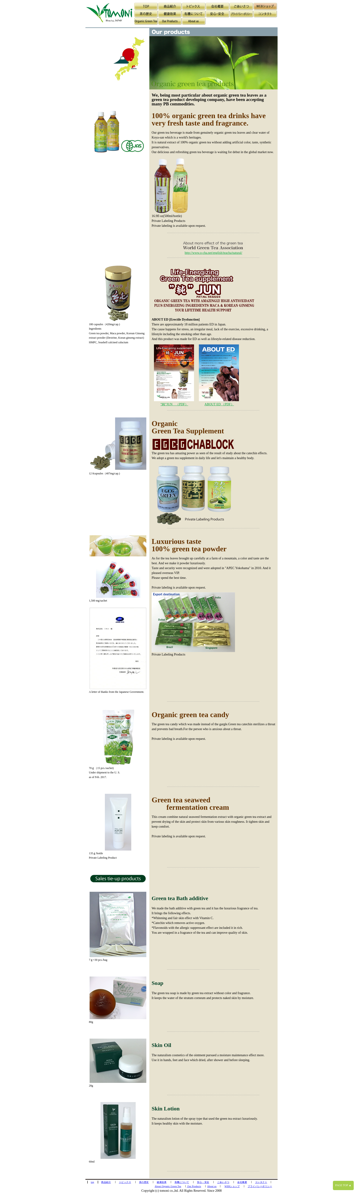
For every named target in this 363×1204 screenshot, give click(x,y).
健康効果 (161, 1182)
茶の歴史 (144, 1182)
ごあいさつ (223, 1182)
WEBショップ (232, 1186)
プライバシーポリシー (260, 1186)
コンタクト (261, 1182)
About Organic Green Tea (168, 1186)
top (92, 1182)
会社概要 (242, 1182)
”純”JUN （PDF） (174, 404)
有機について (182, 1182)
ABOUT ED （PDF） (219, 404)
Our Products (194, 1186)
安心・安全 (203, 1182)
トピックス (125, 1182)
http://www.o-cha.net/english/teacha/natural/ (213, 253)
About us (211, 1186)
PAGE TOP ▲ (343, 1185)
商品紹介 (106, 1182)
